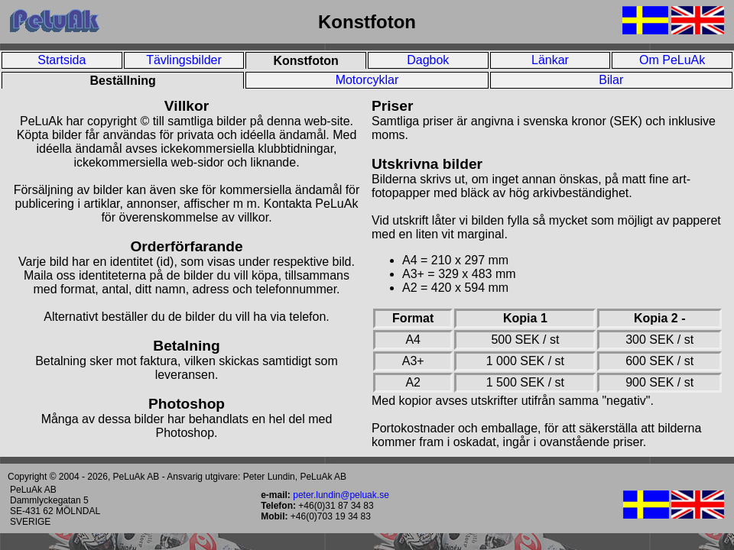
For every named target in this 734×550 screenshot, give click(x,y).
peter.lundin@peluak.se (341, 495)
